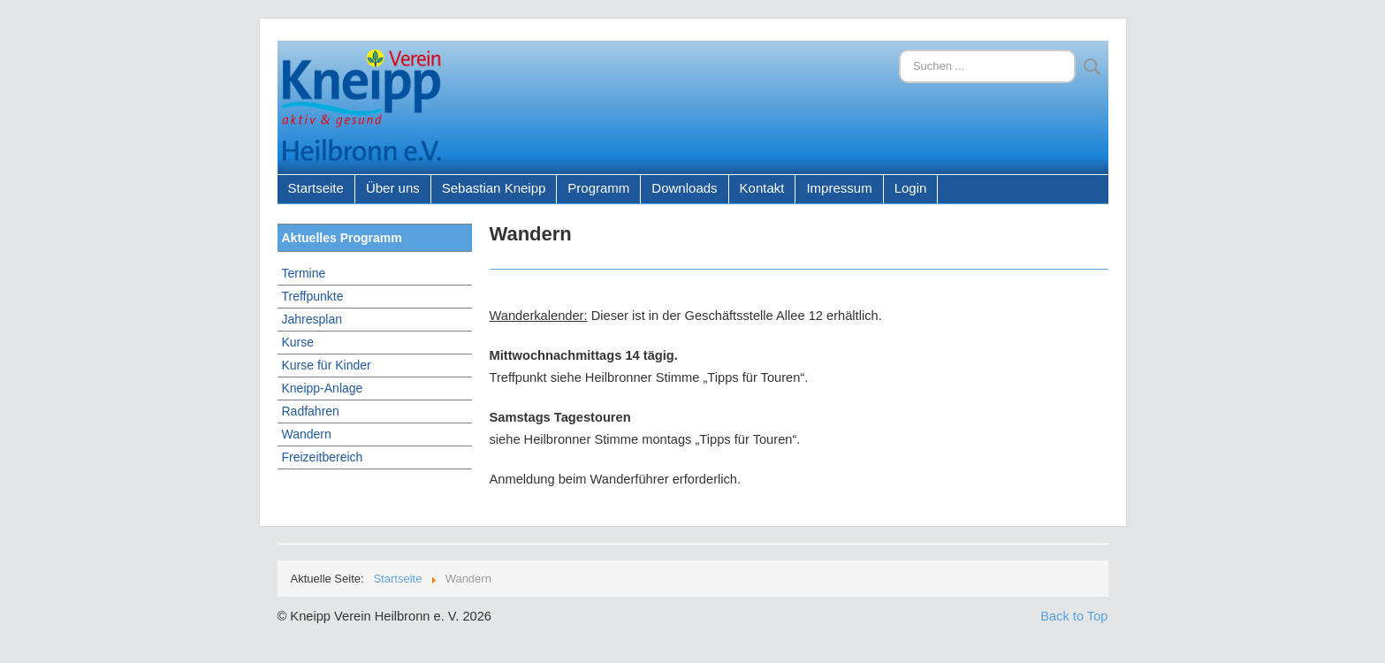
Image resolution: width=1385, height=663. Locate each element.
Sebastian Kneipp (494, 187)
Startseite (316, 187)
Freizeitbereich (322, 457)
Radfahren (310, 411)
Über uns (393, 187)
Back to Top (1073, 616)
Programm (598, 187)
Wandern (306, 434)
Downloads (684, 187)
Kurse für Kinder (326, 365)
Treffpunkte (313, 296)
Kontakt (762, 187)
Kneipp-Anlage (322, 388)
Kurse (298, 342)
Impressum (838, 187)
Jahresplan (312, 319)
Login (910, 187)
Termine (304, 273)
